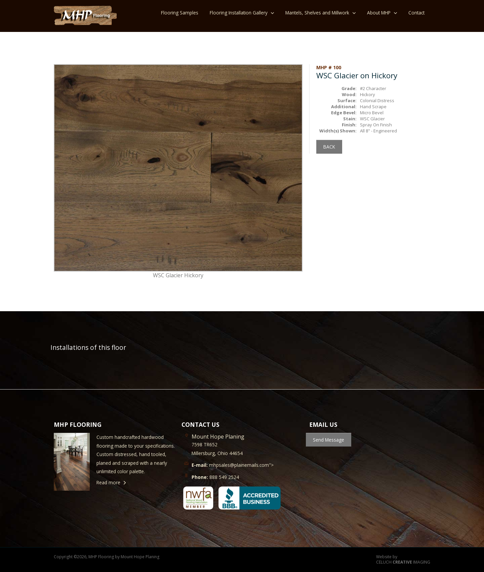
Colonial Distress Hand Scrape (377, 103)
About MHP (379, 12)
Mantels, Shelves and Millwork (317, 12)
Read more (108, 482)
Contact (416, 12)
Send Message (328, 440)
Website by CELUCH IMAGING (403, 559)
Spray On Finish (376, 125)
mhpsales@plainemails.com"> (233, 465)
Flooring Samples (179, 12)
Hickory (367, 94)
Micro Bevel (372, 113)
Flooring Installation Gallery (239, 12)
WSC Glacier (372, 119)
